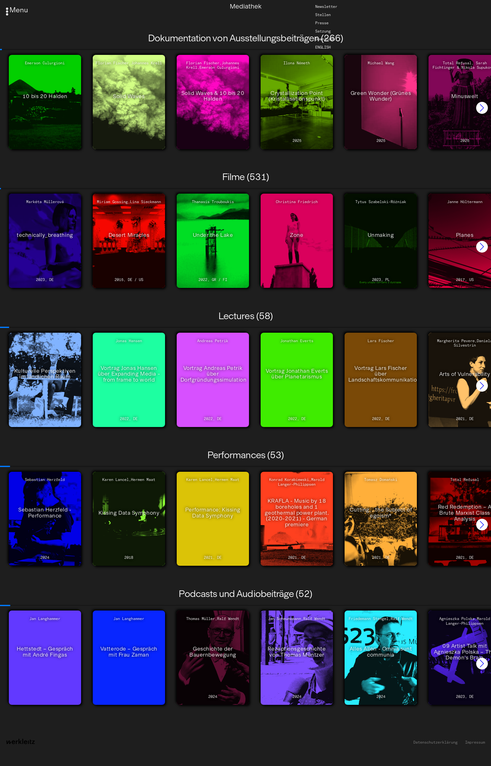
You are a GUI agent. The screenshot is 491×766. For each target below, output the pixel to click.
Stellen (323, 15)
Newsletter (326, 6)
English (323, 47)
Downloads (325, 39)
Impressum (475, 742)
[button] (482, 108)
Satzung (323, 31)
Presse (321, 23)
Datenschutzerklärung (435, 742)
